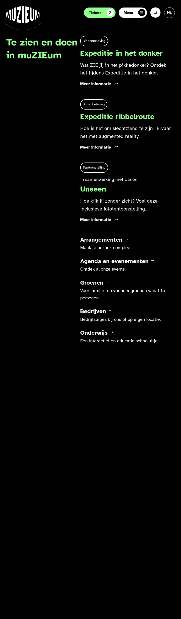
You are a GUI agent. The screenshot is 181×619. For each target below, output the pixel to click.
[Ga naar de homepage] (23, 14)
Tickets (101, 12)
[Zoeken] (155, 12)
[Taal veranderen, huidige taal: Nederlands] (169, 12)
